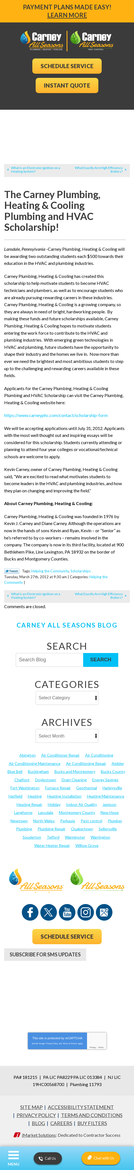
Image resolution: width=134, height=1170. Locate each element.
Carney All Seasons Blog (67, 625)
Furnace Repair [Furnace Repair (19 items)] (58, 787)
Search (100, 659)
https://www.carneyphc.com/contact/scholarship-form (56, 415)
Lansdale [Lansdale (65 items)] (45, 812)
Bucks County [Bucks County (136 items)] (113, 771)
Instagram (85, 912)
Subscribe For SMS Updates (45, 954)
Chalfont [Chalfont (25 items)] (22, 779)
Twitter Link (11, 571)
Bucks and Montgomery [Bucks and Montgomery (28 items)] (74, 771)
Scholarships (80, 571)
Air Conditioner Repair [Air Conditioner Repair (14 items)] (60, 755)
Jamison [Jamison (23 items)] (109, 804)
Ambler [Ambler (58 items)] (118, 763)
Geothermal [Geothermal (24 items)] (86, 787)
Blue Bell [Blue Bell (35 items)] (14, 771)
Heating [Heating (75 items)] (35, 796)
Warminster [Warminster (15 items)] (75, 837)
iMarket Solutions (39, 1135)
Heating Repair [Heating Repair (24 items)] (29, 804)
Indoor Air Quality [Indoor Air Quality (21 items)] (81, 804)
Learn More (67, 15)
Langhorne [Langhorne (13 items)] (23, 812)
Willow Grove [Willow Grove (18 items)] (87, 845)
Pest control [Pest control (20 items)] (91, 820)
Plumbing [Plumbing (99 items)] (24, 828)
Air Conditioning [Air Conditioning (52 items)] (99, 755)
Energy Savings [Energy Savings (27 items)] (105, 779)
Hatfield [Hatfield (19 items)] (15, 796)
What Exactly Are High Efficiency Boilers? (99, 169)
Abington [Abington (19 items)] (27, 755)
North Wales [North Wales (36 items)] (44, 820)
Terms (101, 1047)
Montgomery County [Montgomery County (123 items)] (77, 812)
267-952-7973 (67, 975)
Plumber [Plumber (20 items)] (115, 820)
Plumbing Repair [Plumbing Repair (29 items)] (51, 828)
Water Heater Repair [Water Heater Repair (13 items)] (52, 845)
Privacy (93, 1047)
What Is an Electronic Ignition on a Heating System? (35, 169)
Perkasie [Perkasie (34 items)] (67, 820)
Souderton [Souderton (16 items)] (32, 837)
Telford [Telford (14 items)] (53, 837)
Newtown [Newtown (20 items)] (19, 820)
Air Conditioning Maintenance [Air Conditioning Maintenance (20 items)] (35, 763)
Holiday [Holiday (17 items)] (54, 804)
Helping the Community (50, 571)
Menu (13, 1164)
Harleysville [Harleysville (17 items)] (112, 787)
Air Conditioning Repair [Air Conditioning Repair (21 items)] (86, 763)
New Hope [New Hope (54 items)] (110, 812)
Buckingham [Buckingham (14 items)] (38, 771)
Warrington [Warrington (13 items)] (100, 837)
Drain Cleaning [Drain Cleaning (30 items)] (74, 779)
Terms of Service (70, 1043)
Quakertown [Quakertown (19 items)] (82, 828)
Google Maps (104, 912)
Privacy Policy (52, 1043)
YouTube (67, 912)
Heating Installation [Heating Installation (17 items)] (64, 796)
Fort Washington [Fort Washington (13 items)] (25, 787)
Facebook (30, 912)
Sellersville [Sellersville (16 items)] (108, 828)
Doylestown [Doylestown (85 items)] (45, 779)
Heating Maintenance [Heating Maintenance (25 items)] (105, 796)
